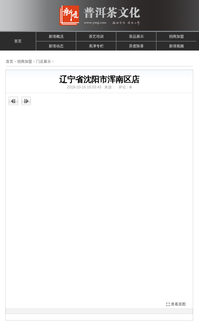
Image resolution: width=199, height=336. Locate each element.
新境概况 (56, 36)
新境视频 (176, 46)
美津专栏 (96, 46)
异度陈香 (136, 46)
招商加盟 (176, 36)
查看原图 (178, 304)
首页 (18, 41)
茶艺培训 (96, 36)
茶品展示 (136, 36)
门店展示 (43, 61)
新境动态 (56, 46)
